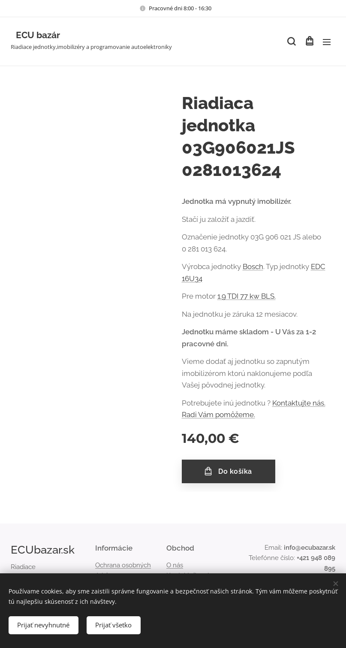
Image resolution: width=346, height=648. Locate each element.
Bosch (253, 266)
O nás (174, 565)
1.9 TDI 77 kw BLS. (246, 296)
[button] (291, 41)
